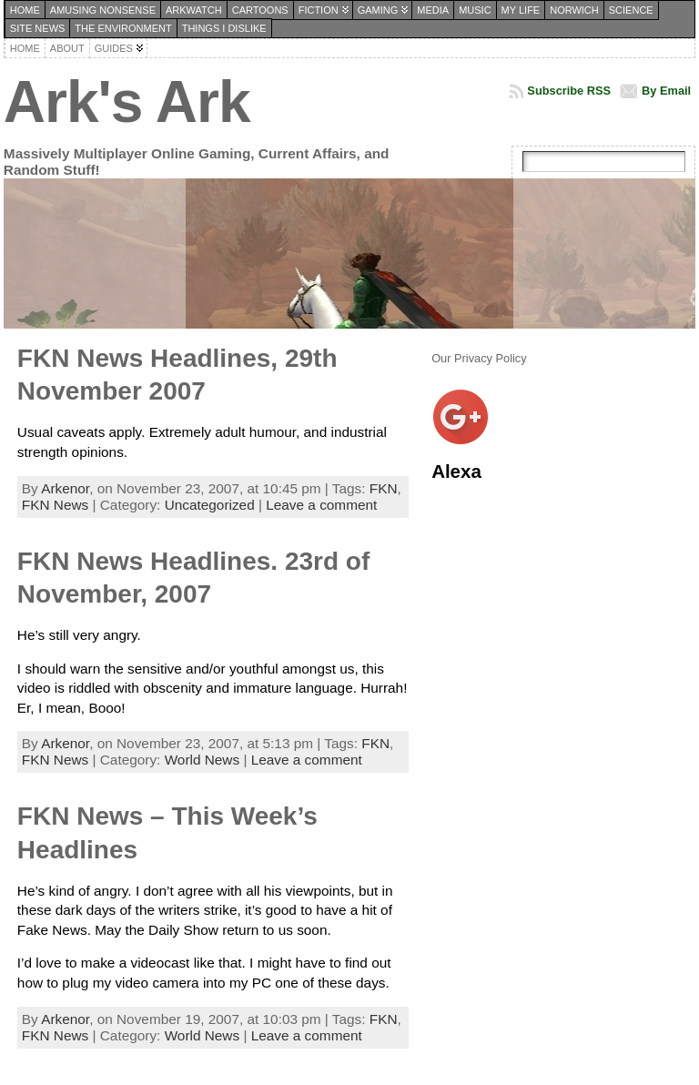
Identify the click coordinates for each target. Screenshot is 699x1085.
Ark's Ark (127, 102)
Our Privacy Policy (479, 358)
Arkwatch (194, 10)
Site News (38, 28)
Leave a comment (321, 504)
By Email (666, 90)
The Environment (123, 28)
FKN (384, 488)
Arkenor (65, 488)
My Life (521, 10)
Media (433, 10)
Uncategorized (210, 504)
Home (25, 10)
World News (202, 759)
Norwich (574, 10)
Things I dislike (224, 28)
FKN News (55, 504)
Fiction (319, 10)
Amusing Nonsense (103, 10)
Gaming (378, 10)
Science (631, 10)
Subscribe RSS (569, 90)
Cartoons (260, 10)
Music (475, 10)
